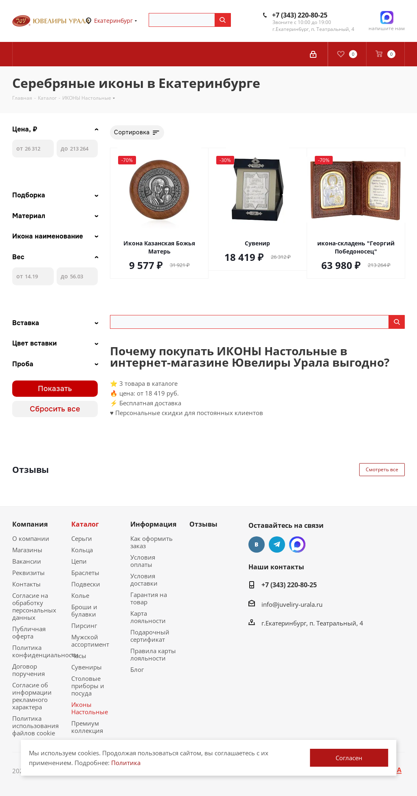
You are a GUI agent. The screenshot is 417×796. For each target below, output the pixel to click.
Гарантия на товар (148, 598)
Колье (80, 595)
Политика (125, 763)
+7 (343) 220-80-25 (299, 15)
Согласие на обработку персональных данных (34, 606)
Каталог (85, 524)
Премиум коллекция (87, 727)
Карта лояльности (148, 617)
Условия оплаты (142, 561)
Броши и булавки (84, 610)
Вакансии (26, 561)
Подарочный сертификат (149, 635)
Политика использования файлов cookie (35, 725)
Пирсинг (84, 625)
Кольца (82, 550)
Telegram (277, 544)
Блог (137, 669)
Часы (78, 656)
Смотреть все (382, 469)
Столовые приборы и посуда (87, 685)
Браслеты (85, 573)
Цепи (79, 561)
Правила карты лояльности (153, 654)
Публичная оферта (29, 632)
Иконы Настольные (89, 708)
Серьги (81, 538)
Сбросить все (55, 409)
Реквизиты (28, 573)
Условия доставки (144, 579)
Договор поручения (28, 670)
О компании (30, 538)
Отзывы (203, 524)
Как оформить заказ (151, 542)
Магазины (27, 550)
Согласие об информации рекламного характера (32, 696)
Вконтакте (256, 544)
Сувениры (86, 667)
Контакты (26, 584)
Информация (153, 524)
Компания (30, 524)
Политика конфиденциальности (45, 651)
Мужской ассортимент (90, 640)
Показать (55, 388)
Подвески (85, 584)
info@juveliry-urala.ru (292, 604)
